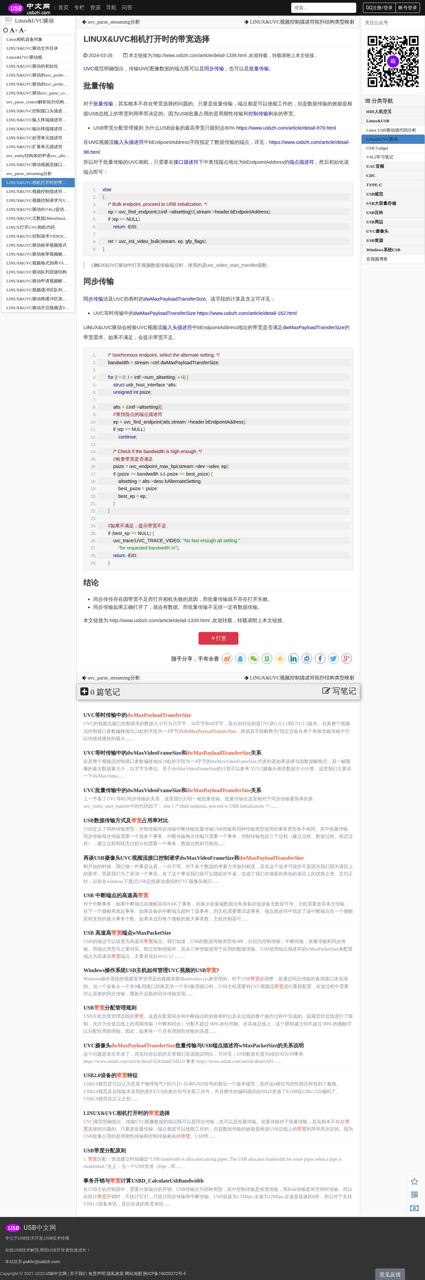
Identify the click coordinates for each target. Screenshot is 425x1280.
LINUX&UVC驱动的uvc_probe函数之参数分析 (50, 75)
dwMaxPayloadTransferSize (175, 299)
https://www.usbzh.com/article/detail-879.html (286, 128)
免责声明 (97, 1273)
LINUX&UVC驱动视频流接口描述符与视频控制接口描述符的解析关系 (73, 164)
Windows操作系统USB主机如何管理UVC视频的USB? (151, 970)
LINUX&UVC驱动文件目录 (32, 48)
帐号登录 (407, 7)
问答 (127, 7)
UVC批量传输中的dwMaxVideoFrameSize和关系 (172, 790)
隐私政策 (115, 1273)
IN (96, 265)
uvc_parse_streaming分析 (28, 173)
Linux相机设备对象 (24, 39)
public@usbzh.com (41, 1261)
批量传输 (259, 68)
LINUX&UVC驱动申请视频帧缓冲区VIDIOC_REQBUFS (59, 280)
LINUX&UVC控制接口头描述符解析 (40, 110)
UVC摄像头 (377, 231)
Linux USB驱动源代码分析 (391, 130)
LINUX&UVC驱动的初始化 (32, 66)
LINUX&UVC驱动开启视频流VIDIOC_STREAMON (55, 307)
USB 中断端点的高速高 (115, 895)
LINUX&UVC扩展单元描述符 (34, 146)
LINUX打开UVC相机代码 (30, 227)
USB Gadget (377, 147)
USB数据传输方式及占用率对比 (125, 820)
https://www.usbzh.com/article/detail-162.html (247, 313)
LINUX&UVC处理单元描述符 (34, 137)
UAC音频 (375, 166)
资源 (95, 7)
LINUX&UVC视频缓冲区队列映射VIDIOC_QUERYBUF (58, 289)
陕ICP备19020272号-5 (164, 1273)
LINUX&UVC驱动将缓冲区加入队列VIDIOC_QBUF (55, 298)
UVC (88, 68)
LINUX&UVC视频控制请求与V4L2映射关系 (48, 200)
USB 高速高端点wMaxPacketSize (127, 933)
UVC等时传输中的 (137, 715)
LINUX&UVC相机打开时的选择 (126, 1113)
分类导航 (379, 101)
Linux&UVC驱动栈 (24, 57)
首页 (63, 7)
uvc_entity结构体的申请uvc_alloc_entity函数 (47, 155)
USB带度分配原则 (104, 1150)
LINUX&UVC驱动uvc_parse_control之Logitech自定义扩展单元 (64, 92)
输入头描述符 (129, 142)
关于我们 (78, 1273)
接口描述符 (186, 162)
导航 (111, 7)
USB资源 (374, 240)
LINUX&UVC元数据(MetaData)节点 (40, 218)
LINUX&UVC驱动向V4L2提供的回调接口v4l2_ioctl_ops (58, 209)
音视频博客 (377, 259)
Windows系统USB (383, 249)
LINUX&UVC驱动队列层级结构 (36, 271)
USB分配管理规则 (109, 1008)
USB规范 (374, 194)
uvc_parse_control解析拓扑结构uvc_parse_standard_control (59, 101)
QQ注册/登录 (379, 7)
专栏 (79, 7)
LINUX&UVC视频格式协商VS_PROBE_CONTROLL (55, 263)
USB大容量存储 (381, 203)
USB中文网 (55, 1273)
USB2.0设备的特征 (110, 1075)
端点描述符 (301, 162)
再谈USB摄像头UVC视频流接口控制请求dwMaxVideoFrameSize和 (193, 858)
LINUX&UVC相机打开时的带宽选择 (40, 182)
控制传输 (258, 113)
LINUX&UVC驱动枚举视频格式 (36, 245)
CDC (371, 175)
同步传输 (214, 68)
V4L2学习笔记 (379, 156)
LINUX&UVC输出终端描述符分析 (38, 128)
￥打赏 (218, 638)
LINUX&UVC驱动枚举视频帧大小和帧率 (45, 254)
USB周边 (374, 221)
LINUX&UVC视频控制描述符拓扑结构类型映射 (51, 191)
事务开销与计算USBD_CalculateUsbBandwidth (143, 1181)
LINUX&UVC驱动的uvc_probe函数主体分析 (47, 84)
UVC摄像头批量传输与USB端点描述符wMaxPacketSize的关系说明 (193, 1045)
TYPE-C (374, 184)
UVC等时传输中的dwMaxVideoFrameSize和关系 (172, 753)
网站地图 (133, 1273)
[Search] (323, 8)
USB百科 (374, 212)
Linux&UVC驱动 (382, 139)
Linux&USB (377, 120)
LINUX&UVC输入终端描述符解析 (38, 119)
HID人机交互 (379, 111)
